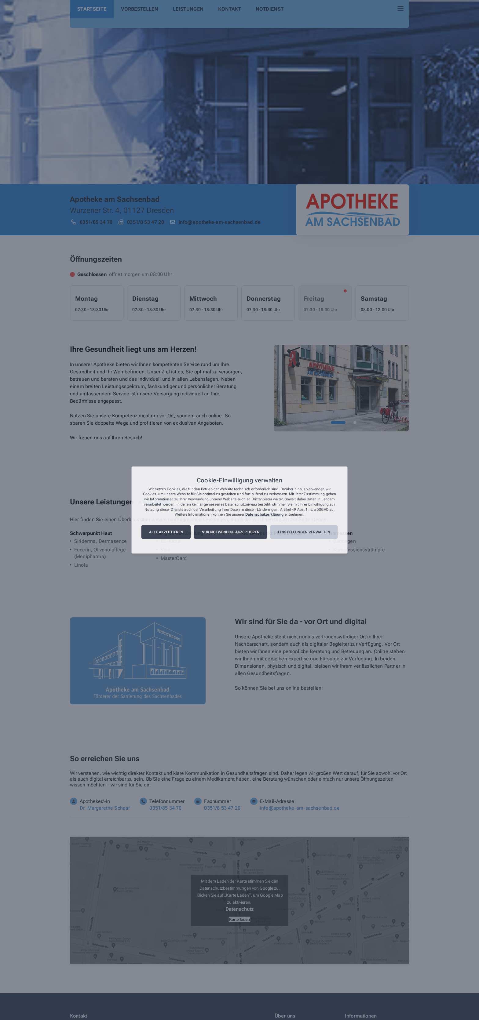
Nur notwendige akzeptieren (231, 532)
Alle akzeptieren (166, 532)
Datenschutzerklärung (264, 515)
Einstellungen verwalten (304, 532)
